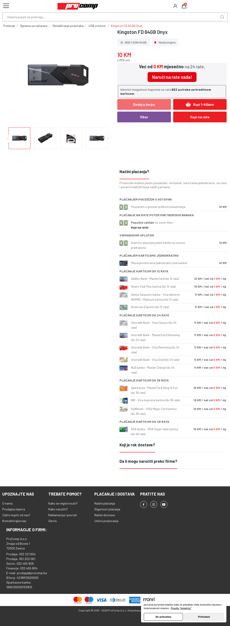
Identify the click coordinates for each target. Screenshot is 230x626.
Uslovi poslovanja (106, 521)
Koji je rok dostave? (137, 444)
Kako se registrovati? (63, 503)
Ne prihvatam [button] (163, 616)
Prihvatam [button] (204, 616)
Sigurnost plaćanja (107, 509)
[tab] (173, 172)
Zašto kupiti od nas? (16, 515)
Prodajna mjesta (13, 509)
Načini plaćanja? (134, 171)
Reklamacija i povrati (62, 515)
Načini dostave (104, 515)
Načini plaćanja (104, 503)
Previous (8, 139)
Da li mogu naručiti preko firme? (148, 461)
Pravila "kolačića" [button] (181, 608)
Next (108, 139)
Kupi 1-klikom (200, 104)
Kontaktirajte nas (14, 521)
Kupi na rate (200, 117)
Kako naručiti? (58, 509)
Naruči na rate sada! (172, 77)
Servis (52, 521)
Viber (144, 117)
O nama (7, 503)
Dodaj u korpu (144, 104)
